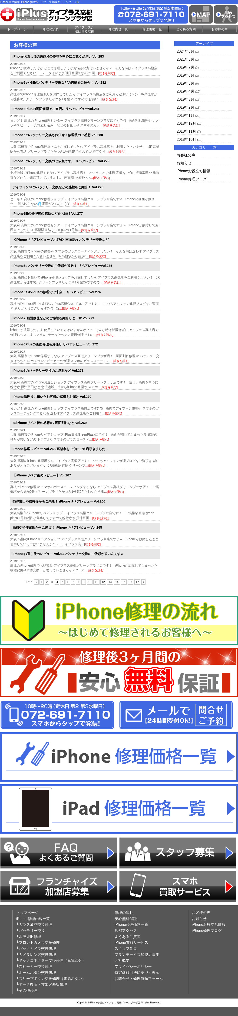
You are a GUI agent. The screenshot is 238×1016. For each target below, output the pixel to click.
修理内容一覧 (118, 29)
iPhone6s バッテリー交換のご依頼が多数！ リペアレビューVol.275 (62, 266)
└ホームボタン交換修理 (36, 973)
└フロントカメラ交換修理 (38, 942)
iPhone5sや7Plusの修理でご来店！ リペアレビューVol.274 (57, 292)
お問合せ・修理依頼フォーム (139, 979)
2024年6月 (185, 51)
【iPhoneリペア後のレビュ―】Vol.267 (42, 475)
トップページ (17, 29)
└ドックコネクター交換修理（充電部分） (51, 960)
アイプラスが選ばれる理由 (84, 29)
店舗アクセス (126, 931)
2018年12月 (186, 123)
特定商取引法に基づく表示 (137, 973)
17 (137, 582)
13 (110, 582)
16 (130, 582)
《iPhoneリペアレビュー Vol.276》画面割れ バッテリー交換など (61, 239)
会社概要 (122, 960)
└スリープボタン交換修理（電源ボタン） (51, 979)
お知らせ (184, 163)
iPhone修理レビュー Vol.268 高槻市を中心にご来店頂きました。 (61, 449)
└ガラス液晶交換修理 (34, 924)
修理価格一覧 (152, 29)
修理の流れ (51, 29)
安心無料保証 (126, 919)
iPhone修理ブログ (192, 179)
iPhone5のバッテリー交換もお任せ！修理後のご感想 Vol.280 (58, 135)
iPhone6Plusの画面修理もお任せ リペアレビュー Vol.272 (55, 344)
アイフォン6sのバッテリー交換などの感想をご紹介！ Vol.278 (58, 187)
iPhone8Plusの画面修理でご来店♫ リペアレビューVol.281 (56, 109)
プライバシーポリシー (133, 966)
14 (116, 582)
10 (89, 582)
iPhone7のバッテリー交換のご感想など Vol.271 (48, 370)
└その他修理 (26, 990)
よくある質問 (186, 29)
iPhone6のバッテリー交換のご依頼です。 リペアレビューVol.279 (61, 161)
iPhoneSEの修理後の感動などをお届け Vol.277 (48, 213)
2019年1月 (185, 115)
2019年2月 (185, 107)
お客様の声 (220, 29)
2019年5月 (185, 83)
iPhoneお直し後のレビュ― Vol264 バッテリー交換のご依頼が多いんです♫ (68, 554)
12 (103, 582)
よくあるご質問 (128, 937)
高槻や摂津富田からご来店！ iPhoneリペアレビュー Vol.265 (57, 527)
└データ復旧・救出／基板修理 (41, 984)
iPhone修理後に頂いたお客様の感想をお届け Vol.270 (52, 397)
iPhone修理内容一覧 (33, 919)
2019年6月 (185, 75)
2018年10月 (186, 139)
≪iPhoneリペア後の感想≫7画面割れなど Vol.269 (50, 423)
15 (123, 582)
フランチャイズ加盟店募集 (137, 955)
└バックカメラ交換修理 (36, 949)
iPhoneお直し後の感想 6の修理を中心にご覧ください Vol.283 (58, 56)
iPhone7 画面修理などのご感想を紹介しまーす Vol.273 (53, 318)
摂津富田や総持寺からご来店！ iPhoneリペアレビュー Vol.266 (59, 501)
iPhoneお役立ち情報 (193, 171)
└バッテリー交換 (30, 931)
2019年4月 (185, 91)
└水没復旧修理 (28, 937)
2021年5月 (185, 59)
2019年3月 (185, 99)
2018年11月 (186, 131)
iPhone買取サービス (131, 942)
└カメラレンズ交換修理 (36, 955)
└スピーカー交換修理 (34, 966)
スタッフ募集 (126, 949)
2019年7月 (185, 67)
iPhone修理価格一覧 (131, 924)
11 (96, 582)
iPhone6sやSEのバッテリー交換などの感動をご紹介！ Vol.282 (59, 82)
